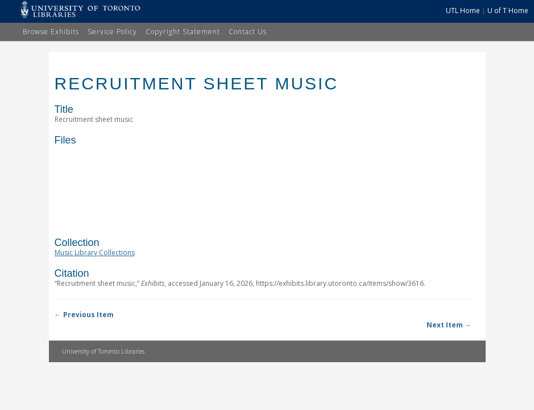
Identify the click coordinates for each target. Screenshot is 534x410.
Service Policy (112, 31)
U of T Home (507, 10)
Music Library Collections (95, 252)
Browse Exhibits (51, 31)
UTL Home (463, 10)
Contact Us (248, 31)
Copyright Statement (183, 31)
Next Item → (449, 325)
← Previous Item (84, 314)
